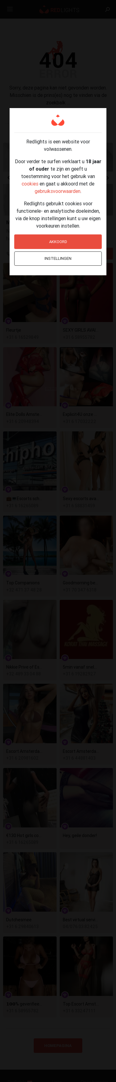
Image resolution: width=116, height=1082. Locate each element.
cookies (30, 184)
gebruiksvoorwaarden (57, 191)
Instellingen (58, 258)
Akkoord (58, 241)
